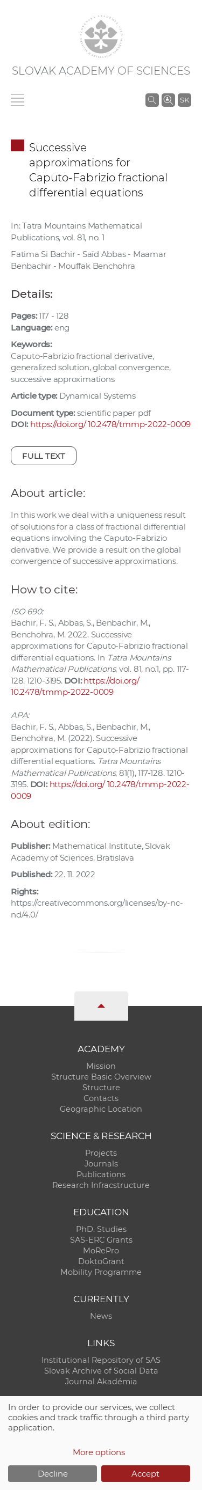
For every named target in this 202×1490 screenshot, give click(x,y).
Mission (101, 1066)
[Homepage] (101, 36)
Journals (101, 1164)
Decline (53, 1474)
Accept (145, 1474)
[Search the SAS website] (152, 100)
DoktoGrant (101, 1261)
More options (99, 1452)
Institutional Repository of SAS (101, 1360)
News (101, 1316)
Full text (43, 456)
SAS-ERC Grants (101, 1240)
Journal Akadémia (101, 1381)
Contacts (101, 1098)
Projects (101, 1153)
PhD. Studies (101, 1229)
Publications (101, 1174)
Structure (101, 1087)
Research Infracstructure (101, 1185)
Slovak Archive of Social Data (101, 1371)
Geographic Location (101, 1109)
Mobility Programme (101, 1272)
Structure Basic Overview (101, 1077)
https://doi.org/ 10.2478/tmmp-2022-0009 (110, 424)
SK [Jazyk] (184, 100)
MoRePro (101, 1251)
